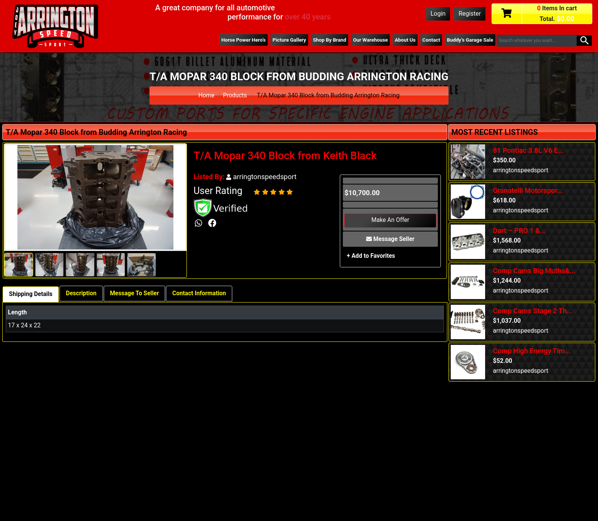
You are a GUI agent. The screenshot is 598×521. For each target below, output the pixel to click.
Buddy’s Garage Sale (469, 40)
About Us (402, 40)
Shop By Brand (326, 40)
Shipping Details (31, 294)
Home (206, 95)
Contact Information (204, 293)
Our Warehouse (367, 40)
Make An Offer (390, 220)
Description (83, 293)
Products (235, 95)
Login (438, 13)
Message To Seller (138, 293)
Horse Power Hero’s (237, 40)
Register (469, 13)
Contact (430, 40)
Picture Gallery (284, 40)
